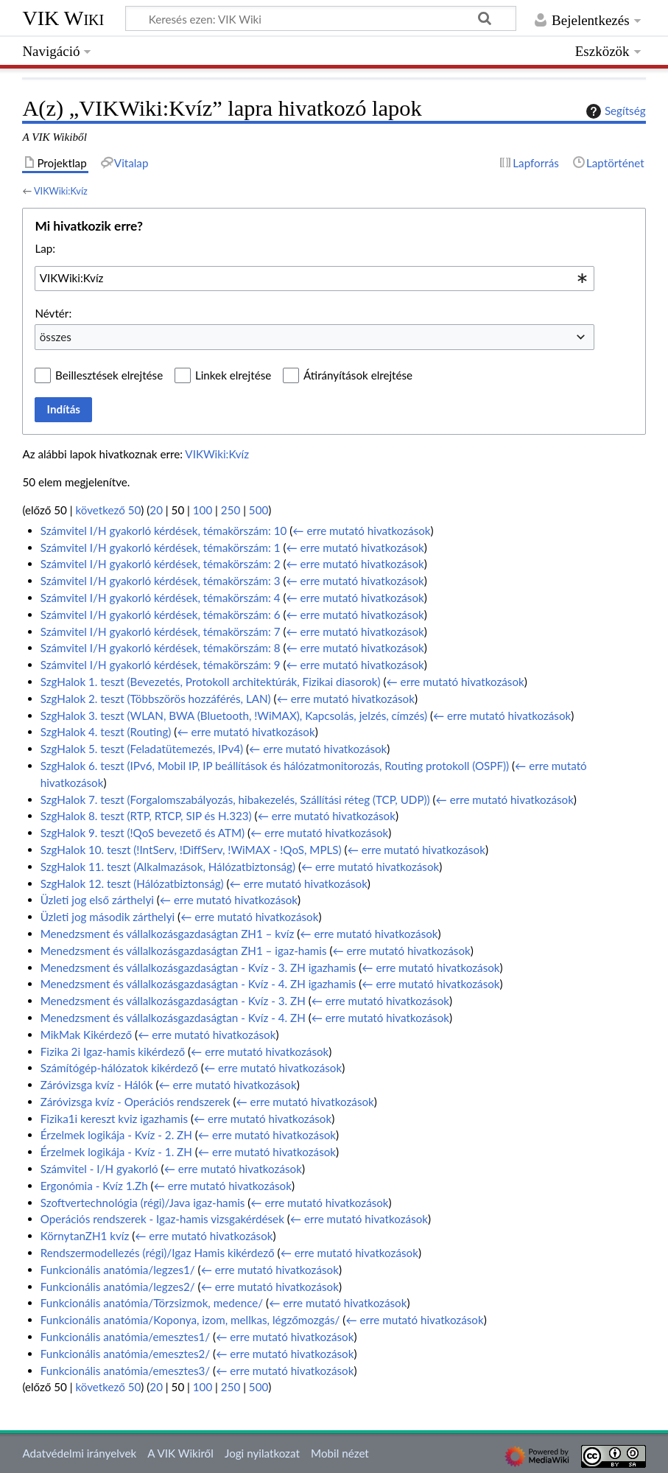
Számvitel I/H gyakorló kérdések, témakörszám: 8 (161, 647)
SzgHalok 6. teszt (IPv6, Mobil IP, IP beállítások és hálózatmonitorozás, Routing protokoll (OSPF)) (275, 765)
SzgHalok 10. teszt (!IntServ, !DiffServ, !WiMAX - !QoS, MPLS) (191, 849)
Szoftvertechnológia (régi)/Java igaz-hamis (143, 1202)
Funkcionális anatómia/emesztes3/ (125, 1370)
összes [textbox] (55, 336)
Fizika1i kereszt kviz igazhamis (114, 1118)
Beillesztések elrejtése (109, 375)
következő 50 (108, 510)
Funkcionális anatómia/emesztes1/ (125, 1336)
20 (156, 510)
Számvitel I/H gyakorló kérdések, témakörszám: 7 (161, 631)
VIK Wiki (63, 18)
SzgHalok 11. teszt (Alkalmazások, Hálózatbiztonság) (168, 866)
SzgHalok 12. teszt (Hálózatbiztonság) (132, 883)
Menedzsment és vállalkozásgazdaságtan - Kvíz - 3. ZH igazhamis (198, 967)
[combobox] (314, 278)
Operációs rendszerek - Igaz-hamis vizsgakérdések (162, 1218)
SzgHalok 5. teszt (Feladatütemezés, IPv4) (142, 748)
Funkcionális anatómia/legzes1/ (118, 1269)
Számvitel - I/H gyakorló (99, 1168)
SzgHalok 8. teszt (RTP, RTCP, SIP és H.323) (146, 815)
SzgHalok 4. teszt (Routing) (106, 731)
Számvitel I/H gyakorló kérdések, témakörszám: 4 (161, 597)
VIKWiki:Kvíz (61, 191)
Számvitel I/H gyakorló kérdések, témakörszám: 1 (161, 547)
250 (230, 510)
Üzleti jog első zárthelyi (97, 899)
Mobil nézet (340, 1453)
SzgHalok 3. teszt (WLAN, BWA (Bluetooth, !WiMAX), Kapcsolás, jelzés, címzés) (234, 715)
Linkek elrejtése (233, 375)
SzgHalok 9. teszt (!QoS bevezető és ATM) (143, 832)
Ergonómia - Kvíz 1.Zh (94, 1185)
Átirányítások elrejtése (357, 375)
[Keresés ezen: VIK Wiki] (321, 18)
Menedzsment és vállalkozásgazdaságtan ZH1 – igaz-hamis (184, 950)
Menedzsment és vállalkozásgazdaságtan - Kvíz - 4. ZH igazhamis (198, 983)
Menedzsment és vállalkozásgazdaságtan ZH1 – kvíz (168, 933)
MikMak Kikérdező (86, 1034)
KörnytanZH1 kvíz (85, 1235)
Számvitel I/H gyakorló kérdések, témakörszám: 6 (161, 614)
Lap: (45, 248)
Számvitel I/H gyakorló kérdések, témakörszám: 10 (164, 530)
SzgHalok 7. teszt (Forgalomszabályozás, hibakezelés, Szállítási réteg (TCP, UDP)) (235, 799)
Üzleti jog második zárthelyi (108, 916)
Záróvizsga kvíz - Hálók (97, 1084)
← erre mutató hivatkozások (361, 530)
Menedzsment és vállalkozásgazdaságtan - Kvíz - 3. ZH (173, 1000)
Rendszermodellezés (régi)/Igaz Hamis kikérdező (158, 1252)
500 (258, 510)
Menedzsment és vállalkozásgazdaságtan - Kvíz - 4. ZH (173, 1017)
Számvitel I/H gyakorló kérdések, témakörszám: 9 (161, 664)
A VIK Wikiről (180, 1453)
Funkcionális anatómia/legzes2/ (118, 1286)
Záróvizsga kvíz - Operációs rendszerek (136, 1101)
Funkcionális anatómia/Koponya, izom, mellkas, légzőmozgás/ (190, 1319)
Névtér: (53, 313)
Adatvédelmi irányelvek (79, 1453)
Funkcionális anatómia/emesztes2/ (125, 1353)
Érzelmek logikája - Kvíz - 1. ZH (116, 1151)
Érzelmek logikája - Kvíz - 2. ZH (116, 1134)
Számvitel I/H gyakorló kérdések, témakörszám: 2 (161, 563)
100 (202, 510)
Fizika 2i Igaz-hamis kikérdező (113, 1051)
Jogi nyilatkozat (262, 1453)
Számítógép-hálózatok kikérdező (119, 1067)
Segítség (614, 111)
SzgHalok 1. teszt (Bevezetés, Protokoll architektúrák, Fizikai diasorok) (211, 681)
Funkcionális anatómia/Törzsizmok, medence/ (152, 1302)
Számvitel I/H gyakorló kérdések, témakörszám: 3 (161, 580)
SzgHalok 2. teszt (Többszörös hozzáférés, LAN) (156, 698)
